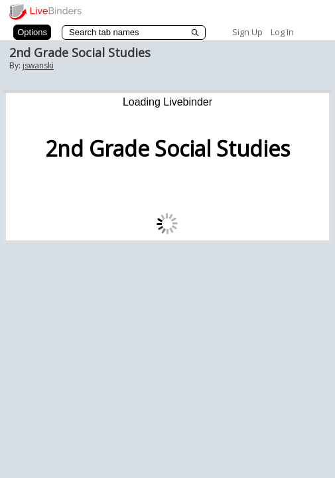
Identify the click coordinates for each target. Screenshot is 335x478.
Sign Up (247, 32)
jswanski (38, 65)
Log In (282, 32)
